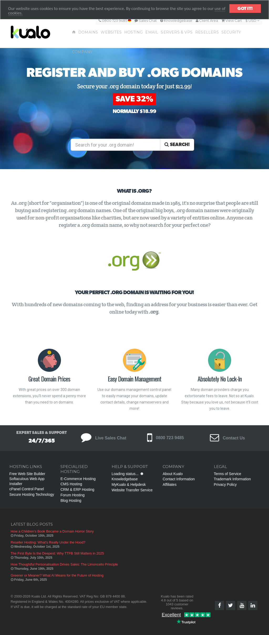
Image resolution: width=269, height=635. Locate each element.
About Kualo (173, 474)
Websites (111, 32)
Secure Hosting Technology (31, 494)
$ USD (252, 20)
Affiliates (170, 484)
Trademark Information (232, 479)
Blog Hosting (70, 500)
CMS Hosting (71, 484)
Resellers (207, 32)
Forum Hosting (72, 495)
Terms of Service (227, 474)
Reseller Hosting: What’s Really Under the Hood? (48, 542)
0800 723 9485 (115, 20)
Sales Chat (145, 20)
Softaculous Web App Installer (27, 481)
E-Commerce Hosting (78, 479)
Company (82, 52)
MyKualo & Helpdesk (129, 484)
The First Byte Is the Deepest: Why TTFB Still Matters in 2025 (57, 553)
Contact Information (179, 479)
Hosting (133, 32)
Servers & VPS (177, 32)
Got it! (245, 8)
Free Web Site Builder (27, 474)
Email (151, 32)
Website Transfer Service (132, 490)
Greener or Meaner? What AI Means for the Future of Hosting (57, 575)
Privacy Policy (225, 484)
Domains (88, 32)
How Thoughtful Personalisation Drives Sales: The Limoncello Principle (64, 564)
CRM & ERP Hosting (77, 489)
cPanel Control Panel (26, 489)
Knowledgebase (176, 20)
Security (231, 32)
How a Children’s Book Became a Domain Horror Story (52, 531)
